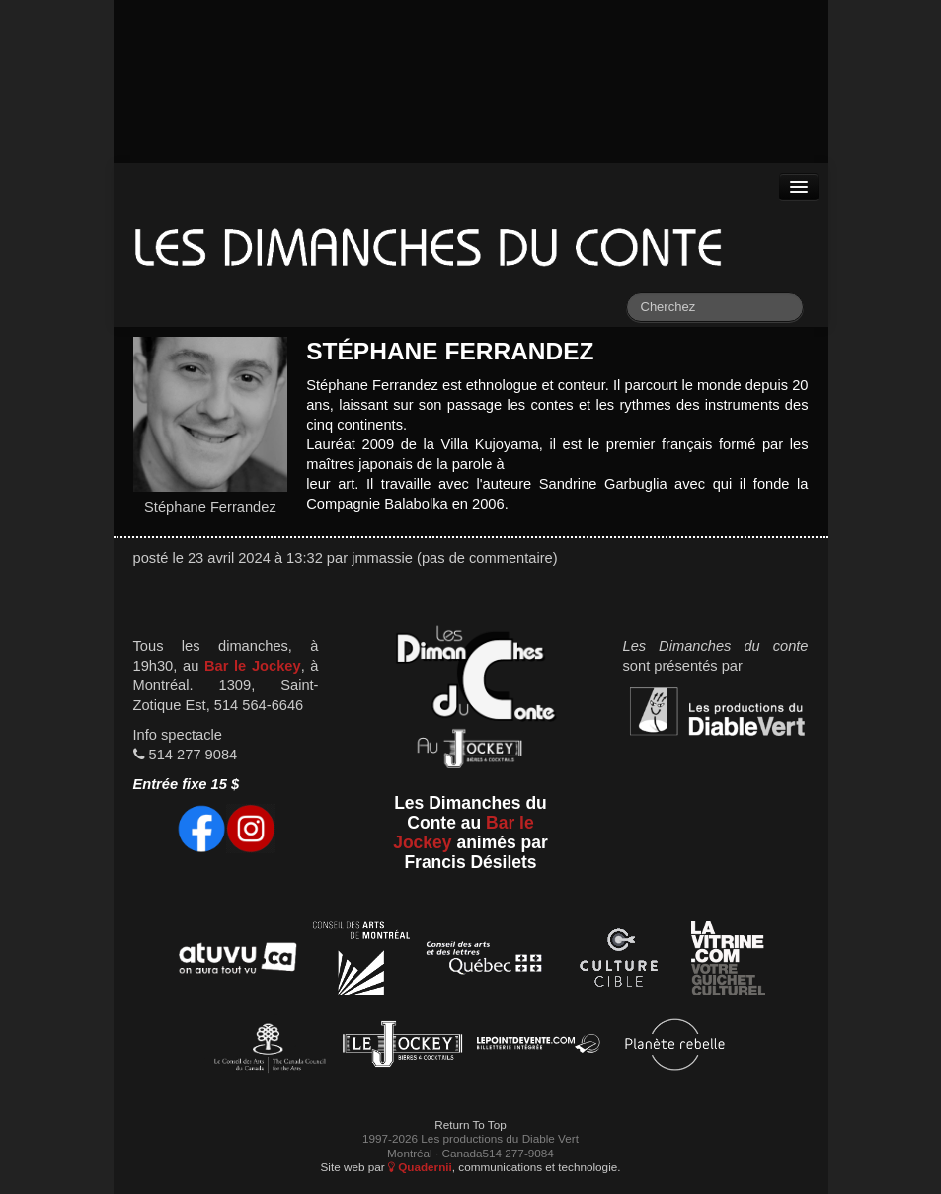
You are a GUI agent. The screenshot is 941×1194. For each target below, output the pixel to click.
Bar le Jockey (252, 666)
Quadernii (420, 1166)
